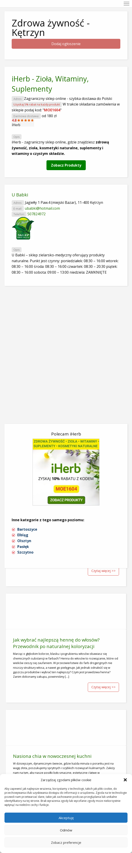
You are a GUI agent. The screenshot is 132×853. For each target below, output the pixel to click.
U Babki (20, 195)
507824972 (36, 213)
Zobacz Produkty (66, 165)
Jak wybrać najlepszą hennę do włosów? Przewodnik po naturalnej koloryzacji (56, 643)
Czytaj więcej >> (103, 571)
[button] (125, 780)
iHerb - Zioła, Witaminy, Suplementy (50, 84)
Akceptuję (66, 818)
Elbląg (22, 534)
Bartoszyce (27, 529)
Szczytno (25, 552)
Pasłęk (23, 546)
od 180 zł (49, 115)
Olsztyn (24, 540)
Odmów (66, 830)
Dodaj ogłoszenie (66, 43)
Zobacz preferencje (66, 842)
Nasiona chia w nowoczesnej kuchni (52, 756)
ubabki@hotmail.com (42, 208)
